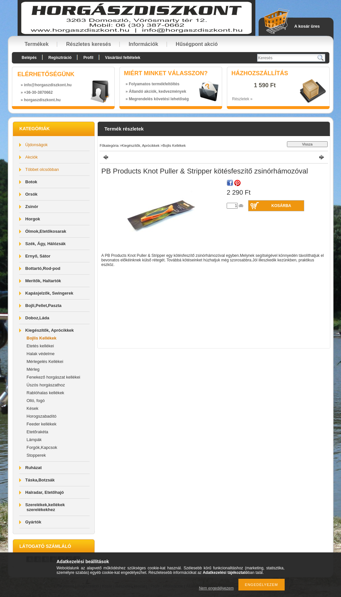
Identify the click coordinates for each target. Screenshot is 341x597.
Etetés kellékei (40, 345)
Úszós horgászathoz (46, 384)
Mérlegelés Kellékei (45, 361)
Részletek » (242, 99)
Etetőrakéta (38, 431)
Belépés (29, 57)
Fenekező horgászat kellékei (53, 377)
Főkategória (109, 145)
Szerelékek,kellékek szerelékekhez (45, 507)
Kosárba (281, 205)
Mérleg (33, 369)
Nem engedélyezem (216, 588)
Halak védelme (41, 353)
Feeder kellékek (42, 424)
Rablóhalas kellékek (45, 392)
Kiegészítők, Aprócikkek (141, 145)
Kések (32, 408)
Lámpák (34, 439)
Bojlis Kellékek (42, 338)
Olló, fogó (36, 400)
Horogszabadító (42, 416)
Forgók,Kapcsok (42, 447)
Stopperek (36, 455)
